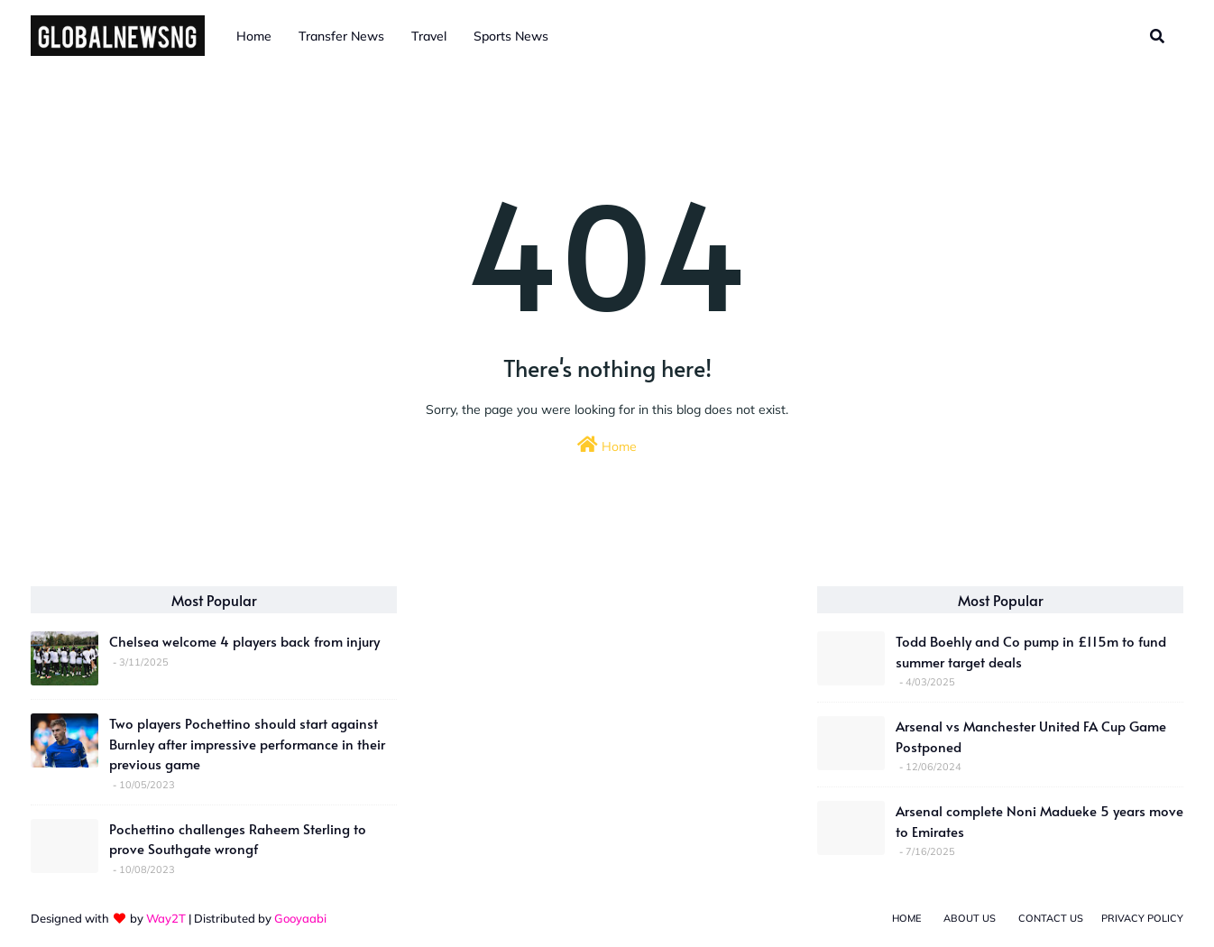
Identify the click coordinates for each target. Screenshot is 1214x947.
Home (607, 445)
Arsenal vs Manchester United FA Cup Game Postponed (1031, 736)
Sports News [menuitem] (511, 36)
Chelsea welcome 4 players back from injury (244, 640)
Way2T (166, 918)
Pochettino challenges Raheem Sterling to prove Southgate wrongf (237, 839)
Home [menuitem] (253, 36)
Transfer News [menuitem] (341, 36)
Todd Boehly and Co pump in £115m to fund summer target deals (1031, 651)
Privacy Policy (1142, 918)
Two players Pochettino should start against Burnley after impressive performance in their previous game (247, 743)
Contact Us (1050, 918)
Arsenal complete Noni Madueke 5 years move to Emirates (1039, 821)
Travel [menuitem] (428, 36)
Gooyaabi (300, 918)
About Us (969, 918)
